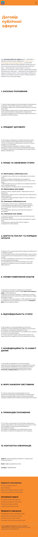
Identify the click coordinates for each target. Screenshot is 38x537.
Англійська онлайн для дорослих (10, 499)
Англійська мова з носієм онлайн (10, 518)
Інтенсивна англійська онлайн (10, 506)
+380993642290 (5, 527)
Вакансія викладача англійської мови (12, 490)
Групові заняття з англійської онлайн (11, 516)
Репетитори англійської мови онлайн (12, 492)
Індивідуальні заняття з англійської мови (13, 513)
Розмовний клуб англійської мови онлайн (13, 520)
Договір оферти (5, 487)
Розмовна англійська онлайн (9, 504)
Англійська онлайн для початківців (11, 502)
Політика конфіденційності (9, 485)
